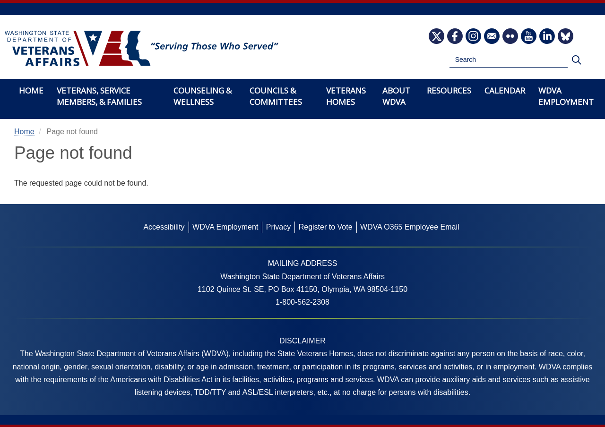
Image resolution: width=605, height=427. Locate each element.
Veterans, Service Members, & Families (99, 96)
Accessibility (163, 227)
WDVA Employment (566, 96)
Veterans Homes (346, 96)
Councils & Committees (276, 96)
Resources (449, 90)
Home (31, 90)
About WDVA (396, 96)
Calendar (504, 90)
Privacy (278, 227)
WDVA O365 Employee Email (409, 227)
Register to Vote (326, 227)
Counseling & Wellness (202, 96)
